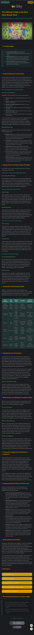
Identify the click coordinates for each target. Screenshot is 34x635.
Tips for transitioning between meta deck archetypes (17, 609)
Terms (20, 633)
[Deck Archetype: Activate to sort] (5, 301)
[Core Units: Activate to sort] (11, 301)
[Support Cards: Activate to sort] (16, 301)
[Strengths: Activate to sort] (22, 301)
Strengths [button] (22, 300)
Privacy (18, 633)
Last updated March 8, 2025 (17, 618)
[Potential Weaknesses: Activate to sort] (30, 301)
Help (15, 633)
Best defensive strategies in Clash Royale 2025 (16, 604)
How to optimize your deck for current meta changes (17, 602)
